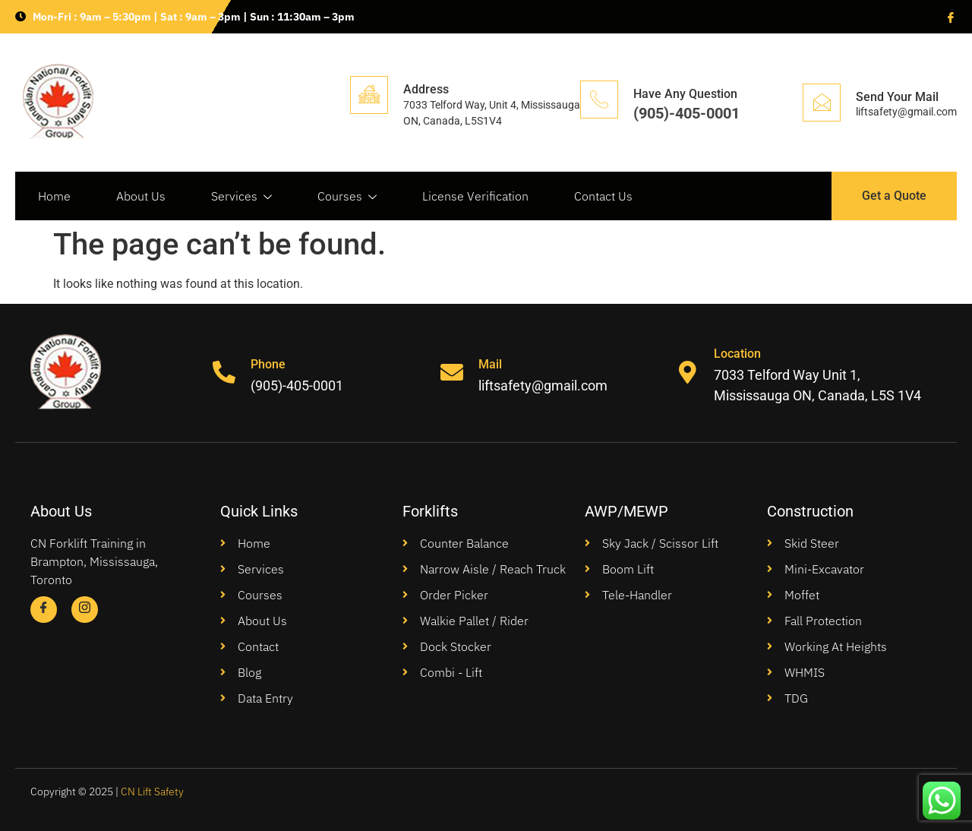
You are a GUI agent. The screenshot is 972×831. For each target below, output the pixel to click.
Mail (490, 364)
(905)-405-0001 (686, 113)
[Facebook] (949, 16)
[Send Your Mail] (822, 103)
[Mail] (451, 373)
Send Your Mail (897, 97)
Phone (268, 364)
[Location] (687, 373)
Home (54, 196)
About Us (141, 196)
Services (241, 196)
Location (737, 353)
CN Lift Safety (152, 791)
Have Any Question (685, 94)
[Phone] (224, 373)
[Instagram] (84, 609)
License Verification (475, 196)
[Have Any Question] (599, 99)
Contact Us (603, 196)
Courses (347, 196)
